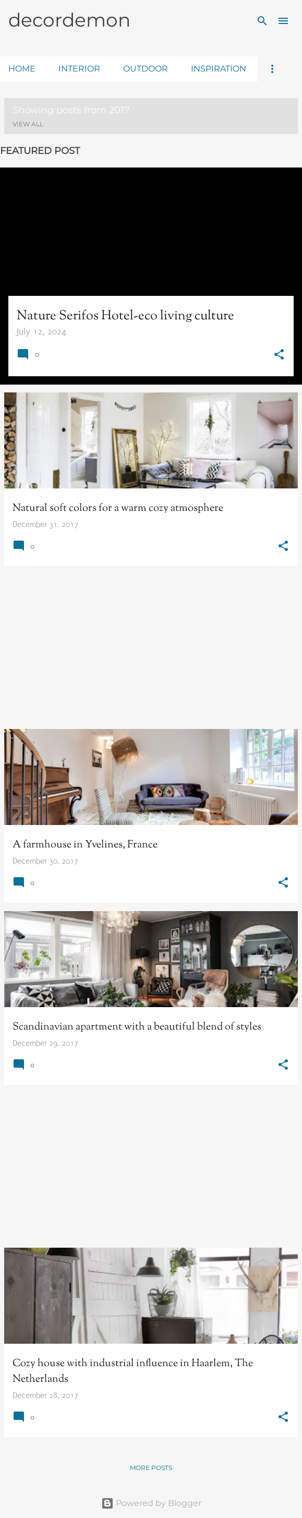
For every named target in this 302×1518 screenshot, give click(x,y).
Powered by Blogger (151, 1503)
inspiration (218, 69)
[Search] (262, 20)
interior (79, 69)
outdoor (145, 69)
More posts (151, 1468)
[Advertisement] (151, 648)
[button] (279, 356)
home (21, 69)
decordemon (69, 19)
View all (28, 124)
